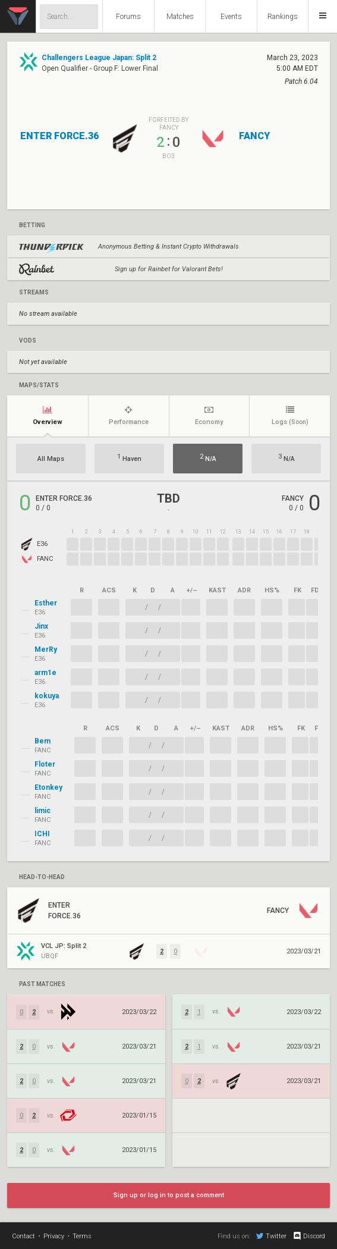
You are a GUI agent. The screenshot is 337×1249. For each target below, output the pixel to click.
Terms (82, 1236)
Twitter (271, 1236)
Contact (23, 1236)
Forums (128, 16)
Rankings (282, 16)
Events (231, 16)
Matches (180, 16)
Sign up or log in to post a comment (169, 1195)
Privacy (53, 1236)
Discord (308, 1236)
